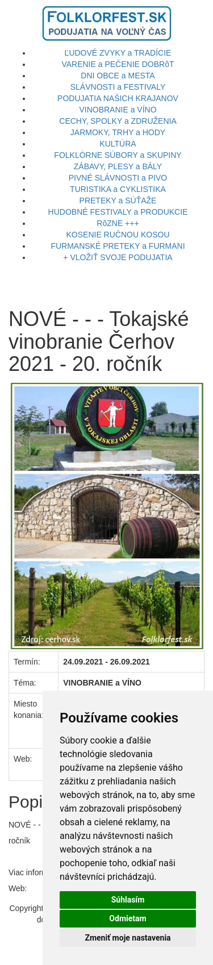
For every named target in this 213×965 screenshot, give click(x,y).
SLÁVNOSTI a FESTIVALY (118, 86)
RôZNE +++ (118, 223)
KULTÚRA (117, 143)
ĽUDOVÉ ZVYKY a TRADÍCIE (118, 52)
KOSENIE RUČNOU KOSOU (117, 234)
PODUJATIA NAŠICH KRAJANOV (117, 98)
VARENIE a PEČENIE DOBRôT (117, 64)
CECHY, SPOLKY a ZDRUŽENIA (117, 121)
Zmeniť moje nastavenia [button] (127, 937)
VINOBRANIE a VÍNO (117, 109)
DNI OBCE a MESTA (117, 75)
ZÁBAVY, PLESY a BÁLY (118, 166)
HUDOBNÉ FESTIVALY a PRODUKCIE (118, 211)
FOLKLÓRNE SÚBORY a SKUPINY (117, 155)
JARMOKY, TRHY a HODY (117, 132)
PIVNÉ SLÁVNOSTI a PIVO (118, 177)
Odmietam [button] (127, 918)
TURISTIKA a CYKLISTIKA (118, 189)
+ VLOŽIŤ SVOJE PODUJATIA (117, 257)
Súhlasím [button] (128, 899)
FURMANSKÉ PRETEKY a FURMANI (118, 245)
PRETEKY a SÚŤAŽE (118, 200)
